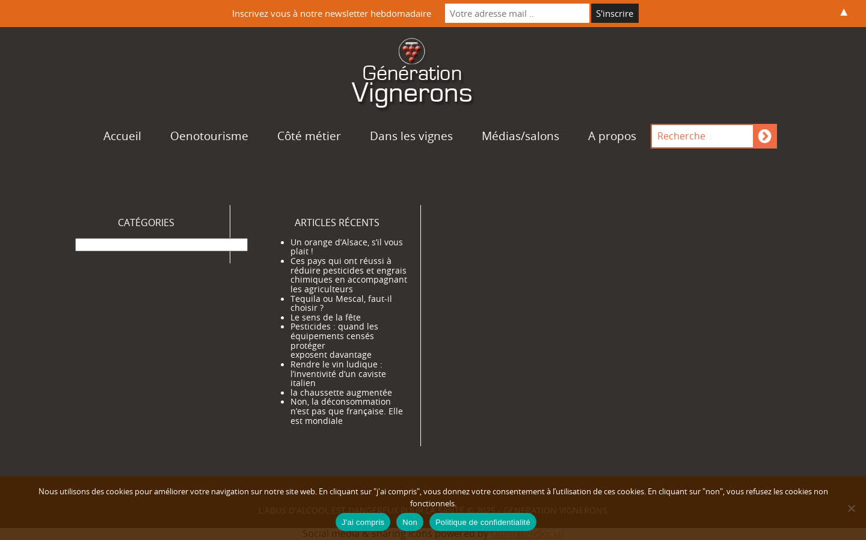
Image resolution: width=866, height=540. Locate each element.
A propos (612, 136)
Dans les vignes (411, 136)
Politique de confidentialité (482, 522)
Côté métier (309, 136)
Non (409, 522)
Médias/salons (520, 136)
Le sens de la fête (325, 317)
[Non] (851, 508)
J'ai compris (363, 522)
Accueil (122, 136)
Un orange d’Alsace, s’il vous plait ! (346, 247)
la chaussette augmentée (341, 392)
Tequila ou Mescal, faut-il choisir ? (341, 303)
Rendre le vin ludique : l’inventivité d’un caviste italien (338, 373)
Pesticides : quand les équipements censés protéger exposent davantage (334, 340)
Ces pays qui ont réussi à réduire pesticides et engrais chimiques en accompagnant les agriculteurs (348, 275)
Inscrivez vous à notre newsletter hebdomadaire (331, 13)
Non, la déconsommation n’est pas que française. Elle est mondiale (346, 411)
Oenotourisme (209, 136)
